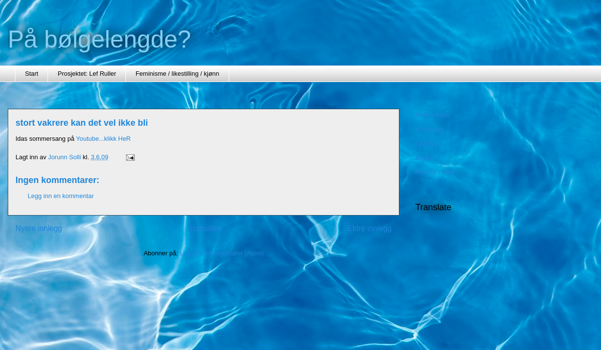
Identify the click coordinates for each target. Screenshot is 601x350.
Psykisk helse (434, 172)
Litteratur (427, 143)
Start (31, 73)
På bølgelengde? (99, 39)
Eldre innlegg (370, 228)
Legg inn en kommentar (61, 196)
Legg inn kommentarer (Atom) (222, 253)
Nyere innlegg (39, 228)
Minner (425, 158)
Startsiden (204, 228)
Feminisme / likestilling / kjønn (178, 73)
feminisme (429, 129)
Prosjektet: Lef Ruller (87, 73)
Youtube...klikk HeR (103, 138)
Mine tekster (432, 114)
